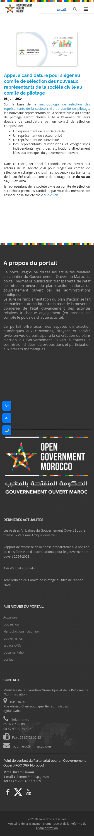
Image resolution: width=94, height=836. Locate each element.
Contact (8, 659)
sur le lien (51, 195)
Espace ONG (12, 645)
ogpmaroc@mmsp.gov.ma (32, 746)
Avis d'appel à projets (19, 568)
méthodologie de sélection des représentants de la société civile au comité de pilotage (47, 106)
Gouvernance (12, 638)
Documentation (14, 652)
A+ (7, 405)
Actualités (10, 617)
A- (6, 418)
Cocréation (11, 624)
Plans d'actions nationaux (21, 631)
